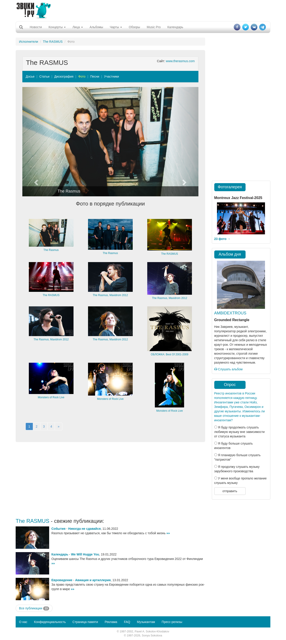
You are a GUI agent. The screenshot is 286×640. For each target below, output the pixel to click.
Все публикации (34, 608)
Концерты (57, 27)
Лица (77, 27)
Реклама (111, 622)
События (58, 528)
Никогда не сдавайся (84, 528)
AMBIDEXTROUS (230, 313)
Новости (36, 27)
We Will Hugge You (85, 554)
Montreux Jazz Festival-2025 (238, 198)
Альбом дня (230, 254)
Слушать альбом (228, 369)
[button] (35, 141)
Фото (81, 76)
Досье (30, 76)
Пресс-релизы (172, 622)
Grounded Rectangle (231, 320)
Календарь (175, 27)
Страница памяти (85, 622)
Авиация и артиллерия (93, 580)
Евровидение (61, 580)
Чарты (116, 27)
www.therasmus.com (180, 61)
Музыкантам (146, 622)
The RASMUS (53, 41)
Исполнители (28, 41)
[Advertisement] (143, 10)
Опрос (230, 384)
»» (168, 533)
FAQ (127, 622)
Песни (94, 76)
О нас (23, 622)
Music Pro (154, 27)
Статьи (44, 76)
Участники (111, 76)
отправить (229, 491)
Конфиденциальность (50, 622)
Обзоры (134, 27)
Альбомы (96, 27)
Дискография (64, 76)
